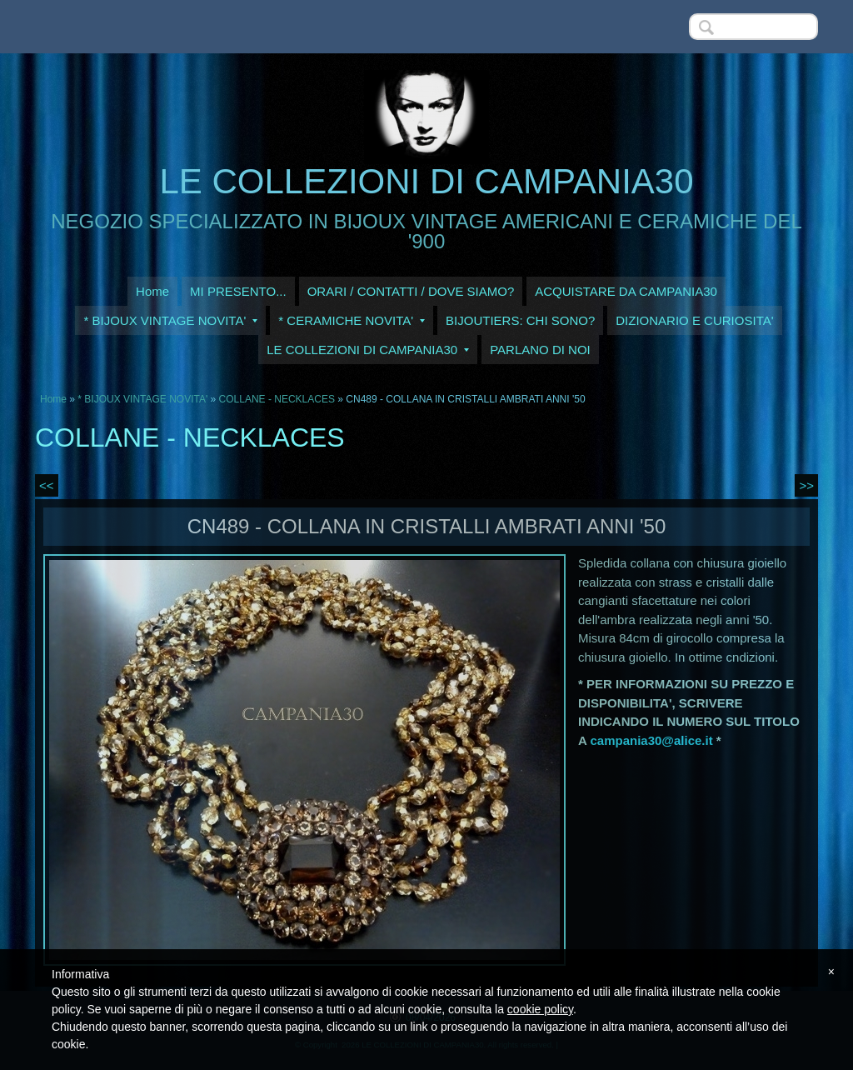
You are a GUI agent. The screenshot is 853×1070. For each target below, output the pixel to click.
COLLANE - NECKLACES (277, 399)
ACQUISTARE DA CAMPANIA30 (626, 291)
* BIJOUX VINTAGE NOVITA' (170, 320)
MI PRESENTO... (238, 291)
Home (152, 291)
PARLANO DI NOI (540, 349)
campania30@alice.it (651, 740)
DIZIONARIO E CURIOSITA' (694, 320)
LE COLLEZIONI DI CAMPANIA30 (426, 181)
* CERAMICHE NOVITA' (351, 320)
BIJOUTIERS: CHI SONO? (520, 320)
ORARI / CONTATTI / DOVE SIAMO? (411, 291)
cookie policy (540, 1009)
